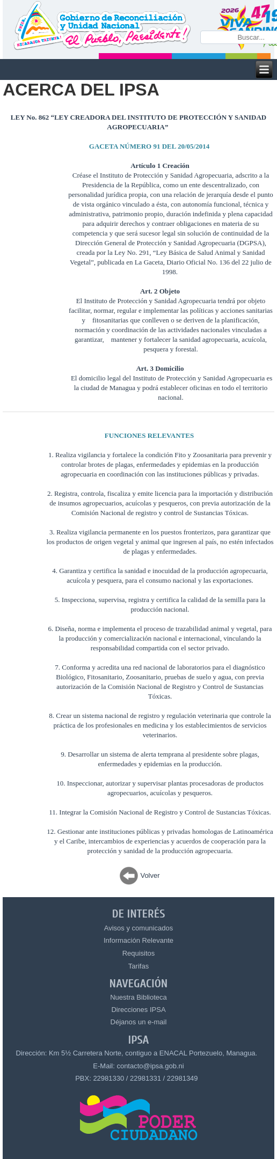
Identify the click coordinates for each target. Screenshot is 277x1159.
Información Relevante (138, 940)
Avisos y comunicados (138, 928)
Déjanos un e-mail (139, 1022)
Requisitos (138, 953)
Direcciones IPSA (138, 1010)
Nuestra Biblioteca (138, 997)
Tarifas (138, 966)
